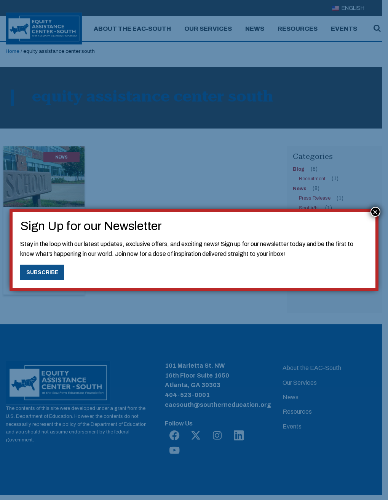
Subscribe (42, 272)
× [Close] (375, 212)
